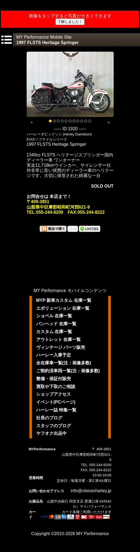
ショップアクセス (53, 394)
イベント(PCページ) (56, 402)
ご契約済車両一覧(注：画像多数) (68, 370)
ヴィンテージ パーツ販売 (60, 347)
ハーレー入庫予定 (53, 355)
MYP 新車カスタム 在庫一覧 (63, 300)
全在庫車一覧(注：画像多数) (63, 363)
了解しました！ (70, 22)
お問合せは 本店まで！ (49, 196)
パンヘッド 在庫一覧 (56, 323)
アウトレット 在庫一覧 (58, 339)
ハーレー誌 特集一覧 (56, 410)
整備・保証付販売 (53, 378)
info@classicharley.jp (91, 490)
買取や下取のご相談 (55, 386)
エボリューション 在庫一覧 (62, 308)
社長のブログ (49, 417)
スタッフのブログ (53, 425)
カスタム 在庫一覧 (54, 331)
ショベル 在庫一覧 (54, 316)
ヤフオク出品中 (51, 433)
